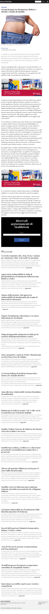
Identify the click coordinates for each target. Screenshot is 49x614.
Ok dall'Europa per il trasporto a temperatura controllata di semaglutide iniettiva (20, 570)
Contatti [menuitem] (43, 605)
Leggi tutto (29, 269)
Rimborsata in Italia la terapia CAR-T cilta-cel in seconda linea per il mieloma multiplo (21, 415)
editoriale (36, 191)
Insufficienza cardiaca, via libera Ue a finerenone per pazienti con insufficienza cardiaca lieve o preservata (18, 453)
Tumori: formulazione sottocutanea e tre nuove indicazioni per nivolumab (21, 318)
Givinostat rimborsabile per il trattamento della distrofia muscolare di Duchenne (21, 514)
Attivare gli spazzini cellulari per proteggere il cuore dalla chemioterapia (21, 473)
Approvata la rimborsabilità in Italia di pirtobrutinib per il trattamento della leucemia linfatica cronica (21, 278)
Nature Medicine (23, 116)
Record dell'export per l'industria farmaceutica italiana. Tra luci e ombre (21, 533)
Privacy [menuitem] (44, 606)
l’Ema (30, 110)
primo (40, 122)
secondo (4, 148)
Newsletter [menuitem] (40, 606)
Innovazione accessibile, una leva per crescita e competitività (21, 588)
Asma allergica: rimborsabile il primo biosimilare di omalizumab (17, 396)
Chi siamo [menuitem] (40, 605)
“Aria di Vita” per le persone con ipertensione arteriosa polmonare (20, 551)
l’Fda (36, 110)
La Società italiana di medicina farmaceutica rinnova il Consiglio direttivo (20, 376)
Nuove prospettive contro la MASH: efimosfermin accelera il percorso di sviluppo (20, 357)
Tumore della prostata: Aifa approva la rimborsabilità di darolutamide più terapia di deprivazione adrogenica (20, 299)
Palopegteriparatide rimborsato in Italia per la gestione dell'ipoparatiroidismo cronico (21, 337)
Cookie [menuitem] (47, 605)
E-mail (21, 232)
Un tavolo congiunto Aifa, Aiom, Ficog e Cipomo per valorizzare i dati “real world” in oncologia (20, 257)
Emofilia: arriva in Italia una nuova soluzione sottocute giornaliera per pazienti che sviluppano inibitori (20, 492)
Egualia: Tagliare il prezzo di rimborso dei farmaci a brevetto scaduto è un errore (19, 434)
